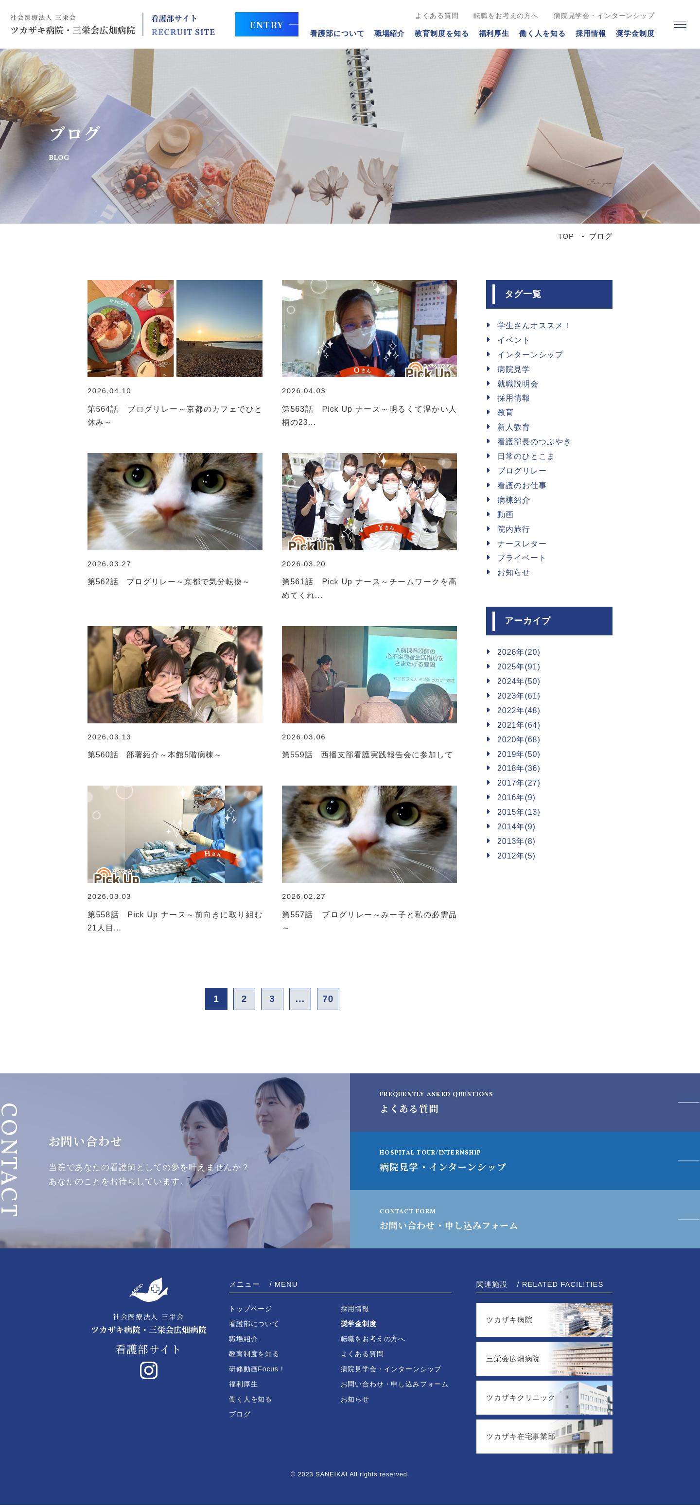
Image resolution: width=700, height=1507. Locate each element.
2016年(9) (516, 797)
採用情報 (585, 33)
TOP (566, 236)
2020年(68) (519, 740)
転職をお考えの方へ (500, 15)
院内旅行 (513, 529)
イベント (513, 340)
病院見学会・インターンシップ (598, 15)
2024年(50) (519, 681)
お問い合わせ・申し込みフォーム (461, 1221)
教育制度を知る (436, 33)
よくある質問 (431, 15)
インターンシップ (530, 354)
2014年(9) (516, 827)
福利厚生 (488, 33)
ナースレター (522, 544)
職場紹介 (384, 33)
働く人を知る (536, 33)
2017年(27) (519, 783)
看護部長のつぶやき (534, 442)
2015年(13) (519, 812)
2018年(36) (519, 768)
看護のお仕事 (522, 485)
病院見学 (513, 369)
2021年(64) (519, 725)
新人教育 (513, 427)
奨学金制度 (630, 33)
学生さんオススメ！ (534, 325)
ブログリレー (522, 471)
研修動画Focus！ (257, 1371)
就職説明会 (518, 384)
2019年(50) (519, 754)
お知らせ (513, 572)
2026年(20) (519, 652)
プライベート (522, 558)
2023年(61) (519, 696)
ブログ (240, 1416)
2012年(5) (516, 856)
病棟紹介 (513, 500)
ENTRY (271, 24)
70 (336, 1000)
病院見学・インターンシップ (449, 1162)
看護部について (332, 33)
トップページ (250, 1310)
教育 (505, 412)
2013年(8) (516, 841)
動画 (505, 514)
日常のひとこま (526, 456)
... (304, 1000)
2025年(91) (519, 667)
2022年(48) (519, 710)
